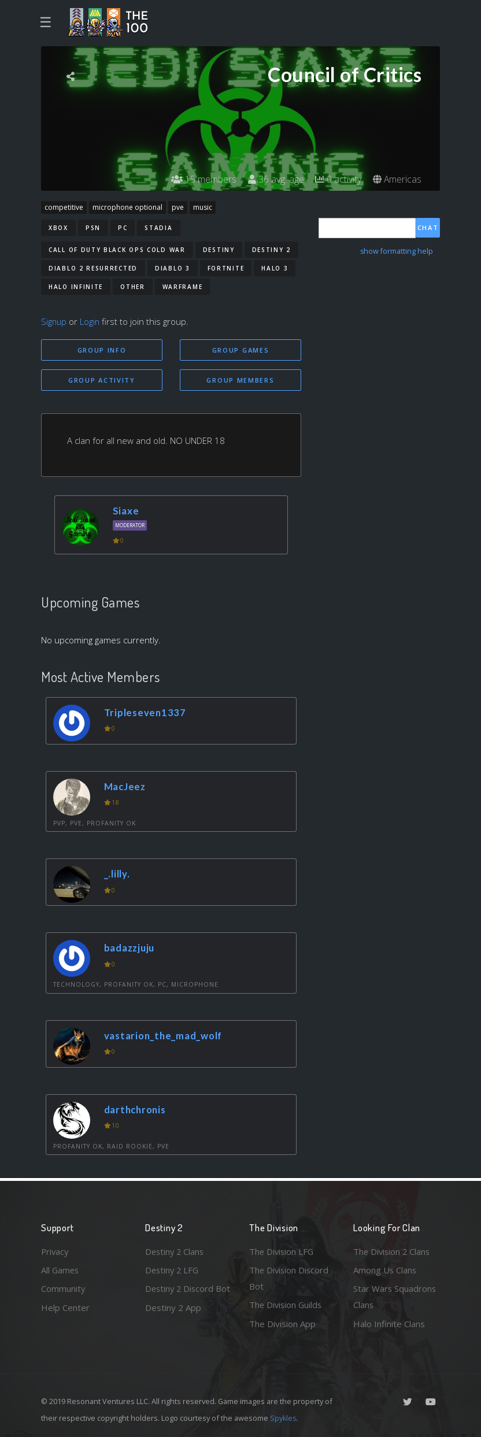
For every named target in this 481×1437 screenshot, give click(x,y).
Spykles (283, 1418)
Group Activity (101, 380)
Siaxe (126, 511)
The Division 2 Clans (392, 1251)
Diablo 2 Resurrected (93, 268)
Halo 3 (274, 268)
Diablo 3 (172, 268)
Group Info (102, 350)
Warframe (182, 287)
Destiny (219, 250)
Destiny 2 (271, 250)
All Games (60, 1269)
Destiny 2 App (173, 1323)
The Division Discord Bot (290, 1278)
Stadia (158, 228)
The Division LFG (282, 1251)
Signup (54, 321)
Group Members (240, 380)
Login (91, 321)
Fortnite (226, 268)
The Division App (282, 1323)
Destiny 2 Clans (175, 1251)
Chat (428, 227)
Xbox (58, 228)
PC (122, 228)
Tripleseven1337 (145, 712)
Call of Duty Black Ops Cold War (117, 250)
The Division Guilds (286, 1304)
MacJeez (125, 786)
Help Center (65, 1307)
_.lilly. (117, 874)
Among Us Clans (385, 1269)
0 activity (337, 179)
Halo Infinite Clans (389, 1323)
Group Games (240, 350)
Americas (396, 179)
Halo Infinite (76, 287)
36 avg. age (275, 179)
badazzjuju (130, 948)
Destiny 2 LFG (173, 1269)
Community (63, 1288)
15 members (202, 179)
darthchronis (136, 1109)
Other (132, 287)
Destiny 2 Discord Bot (180, 1297)
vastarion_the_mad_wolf (164, 1035)
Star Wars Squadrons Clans (395, 1297)
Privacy (55, 1251)
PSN (93, 228)
